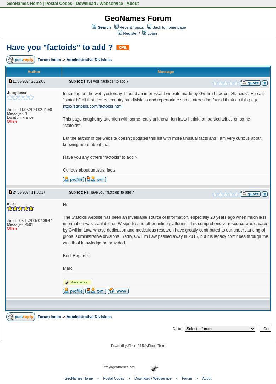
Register (128, 33)
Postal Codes (58, 3)
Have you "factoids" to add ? (60, 47)
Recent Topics (132, 27)
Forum (187, 378)
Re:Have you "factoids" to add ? (109, 192)
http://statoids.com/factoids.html (92, 106)
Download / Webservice (99, 3)
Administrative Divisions (89, 59)
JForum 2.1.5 (135, 346)
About (133, 3)
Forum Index (50, 59)
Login (149, 33)
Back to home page (169, 27)
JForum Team (156, 346)
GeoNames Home (23, 3)
